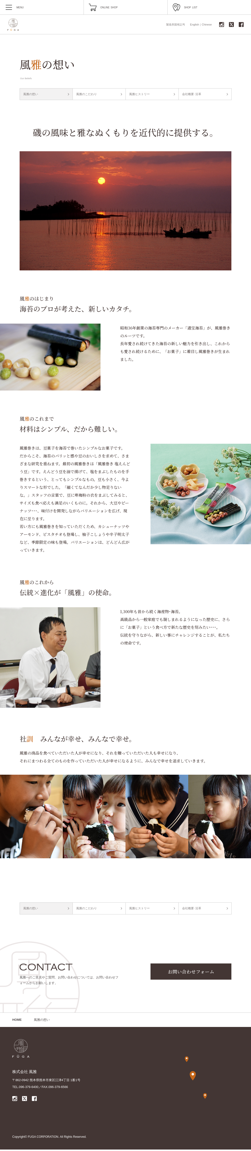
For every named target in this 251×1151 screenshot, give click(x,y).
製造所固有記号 (175, 24)
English (194, 24)
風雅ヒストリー (140, 94)
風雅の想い (31, 94)
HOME (17, 1021)
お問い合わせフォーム (191, 973)
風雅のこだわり (87, 94)
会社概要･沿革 (192, 94)
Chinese (207, 24)
